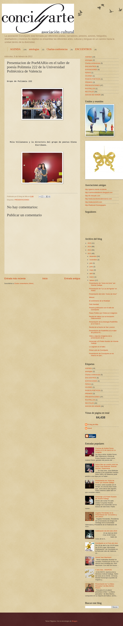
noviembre (93, 260)
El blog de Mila (93, 424)
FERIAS (88, 73)
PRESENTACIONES (22, 200)
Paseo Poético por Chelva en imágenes (103, 313)
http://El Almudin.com (92, 196)
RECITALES (89, 92)
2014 (90, 246)
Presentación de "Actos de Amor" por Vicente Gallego (104, 481)
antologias (34, 49)
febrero (92, 280)
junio (91, 267)
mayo (91, 270)
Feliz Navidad (94, 304)
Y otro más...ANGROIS (103, 570)
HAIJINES (88, 76)
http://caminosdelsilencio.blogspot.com (98, 192)
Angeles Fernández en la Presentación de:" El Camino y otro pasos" (106, 515)
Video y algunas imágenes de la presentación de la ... (100, 337)
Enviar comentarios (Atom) (24, 283)
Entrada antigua (72, 278)
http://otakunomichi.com (93, 202)
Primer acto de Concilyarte (98, 350)
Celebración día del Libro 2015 (106, 531)
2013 (90, 250)
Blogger (74, 621)
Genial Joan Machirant (103, 557)
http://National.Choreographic (95, 205)
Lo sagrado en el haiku (97, 347)
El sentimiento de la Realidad (99, 301)
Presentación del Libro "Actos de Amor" (103, 294)
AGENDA (15, 49)
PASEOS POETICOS (92, 79)
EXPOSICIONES (91, 69)
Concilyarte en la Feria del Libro (106, 543)
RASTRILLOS (90, 88)
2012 (90, 253)
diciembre (93, 256)
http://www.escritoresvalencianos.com (98, 199)
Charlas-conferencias (57, 49)
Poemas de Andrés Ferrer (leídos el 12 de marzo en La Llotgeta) (105, 450)
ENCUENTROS (83, 49)
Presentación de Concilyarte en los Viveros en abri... (101, 354)
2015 (90, 243)
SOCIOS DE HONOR (92, 95)
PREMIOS (88, 82)
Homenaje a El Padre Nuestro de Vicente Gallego (106, 497)
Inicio (45, 278)
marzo (91, 277)
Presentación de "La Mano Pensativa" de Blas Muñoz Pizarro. (104, 586)
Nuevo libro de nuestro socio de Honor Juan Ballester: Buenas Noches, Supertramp (106, 466)
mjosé (90, 428)
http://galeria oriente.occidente (96, 189)
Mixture (91, 297)
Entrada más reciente (15, 278)
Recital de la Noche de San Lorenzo (102, 327)
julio (91, 263)
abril (91, 273)
